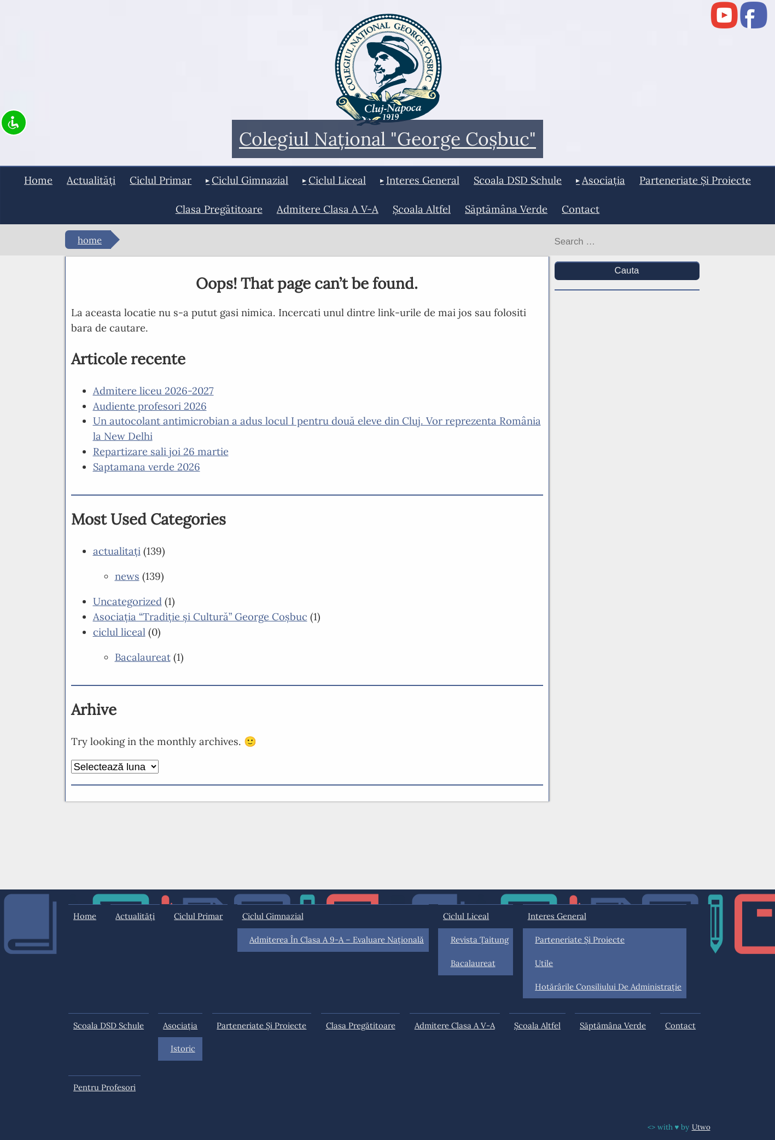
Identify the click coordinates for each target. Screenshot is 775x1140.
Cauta (627, 270)
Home (38, 180)
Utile (544, 963)
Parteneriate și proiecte (695, 180)
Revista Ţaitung (480, 939)
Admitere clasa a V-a (327, 209)
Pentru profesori (104, 1087)
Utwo (701, 1127)
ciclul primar (160, 180)
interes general (422, 180)
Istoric (183, 1048)
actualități (91, 180)
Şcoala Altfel (422, 209)
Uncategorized (127, 601)
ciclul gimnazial (250, 180)
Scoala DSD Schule (518, 180)
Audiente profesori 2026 (150, 405)
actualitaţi (117, 550)
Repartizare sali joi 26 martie (161, 451)
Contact (580, 209)
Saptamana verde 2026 (146, 466)
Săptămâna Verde (506, 209)
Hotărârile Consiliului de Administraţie (608, 986)
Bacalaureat (143, 657)
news (127, 576)
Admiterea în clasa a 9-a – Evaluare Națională (336, 939)
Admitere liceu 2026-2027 (153, 390)
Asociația (603, 180)
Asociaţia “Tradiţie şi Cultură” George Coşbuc (200, 616)
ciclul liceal (337, 180)
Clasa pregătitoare (219, 209)
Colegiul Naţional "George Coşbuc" (387, 139)
